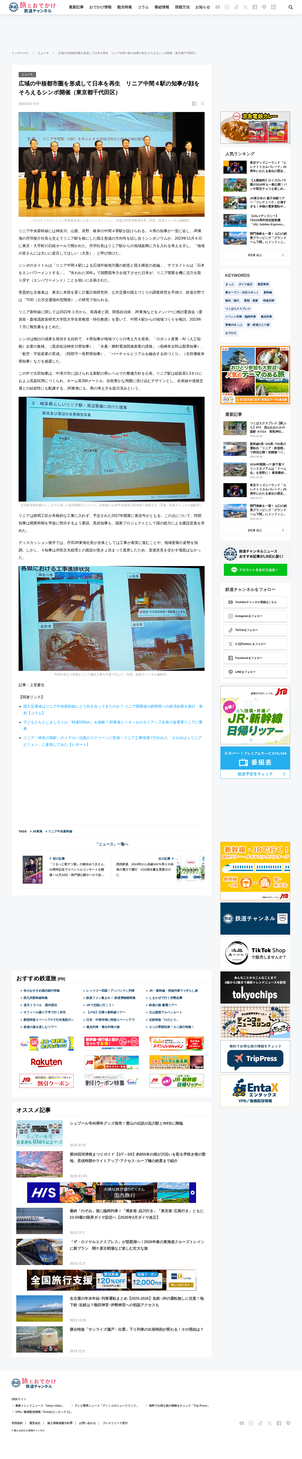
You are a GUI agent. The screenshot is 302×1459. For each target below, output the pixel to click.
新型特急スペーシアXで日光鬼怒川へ (48, 1019)
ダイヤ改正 (245, 284)
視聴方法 (182, 8)
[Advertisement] (151, 32)
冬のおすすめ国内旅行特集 (41, 990)
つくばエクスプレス (237, 308)
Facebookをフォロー (245, 658)
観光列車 (266, 316)
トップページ (20, 53)
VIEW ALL (255, 254)
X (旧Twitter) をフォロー (247, 644)
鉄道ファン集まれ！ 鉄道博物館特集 (111, 997)
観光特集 (124, 8)
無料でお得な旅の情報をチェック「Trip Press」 (179, 1405)
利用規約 (17, 1423)
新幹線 (268, 292)
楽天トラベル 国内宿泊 (40, 1005)
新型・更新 (251, 300)
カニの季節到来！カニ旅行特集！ (171, 1026)
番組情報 (161, 8)
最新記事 (76, 8)
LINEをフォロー (242, 672)
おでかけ (230, 333)
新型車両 (263, 284)
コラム (143, 8)
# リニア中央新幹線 (59, 831)
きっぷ (229, 284)
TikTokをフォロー (243, 630)
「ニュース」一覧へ (111, 844)
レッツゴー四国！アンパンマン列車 (110, 990)
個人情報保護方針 (58, 1423)
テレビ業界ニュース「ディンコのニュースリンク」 (107, 1405)
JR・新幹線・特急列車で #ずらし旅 (173, 990)
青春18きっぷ (233, 324)
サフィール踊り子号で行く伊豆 (44, 1012)
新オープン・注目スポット (242, 292)
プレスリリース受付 (115, 1423)
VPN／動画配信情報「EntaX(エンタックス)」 (44, 1411)
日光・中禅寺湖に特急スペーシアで (110, 1019)
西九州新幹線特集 (35, 997)
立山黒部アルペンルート (165, 1012)
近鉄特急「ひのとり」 (164, 1019)
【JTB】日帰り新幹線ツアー (106, 1012)
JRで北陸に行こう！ (100, 1005)
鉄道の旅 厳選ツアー (163, 1005)
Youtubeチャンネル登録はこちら (252, 602)
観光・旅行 (232, 300)
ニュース (43, 53)
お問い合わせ (87, 1423)
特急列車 (268, 300)
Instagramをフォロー (245, 616)
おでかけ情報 (100, 8)
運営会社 (34, 1423)
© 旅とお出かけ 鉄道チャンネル (28, 1430)
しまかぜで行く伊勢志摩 (165, 997)
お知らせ (202, 8)
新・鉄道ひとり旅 (258, 324)
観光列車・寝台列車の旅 (103, 1026)
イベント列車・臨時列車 (240, 316)
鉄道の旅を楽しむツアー (40, 1026)
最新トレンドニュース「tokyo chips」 (39, 1405)
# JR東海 (36, 831)
